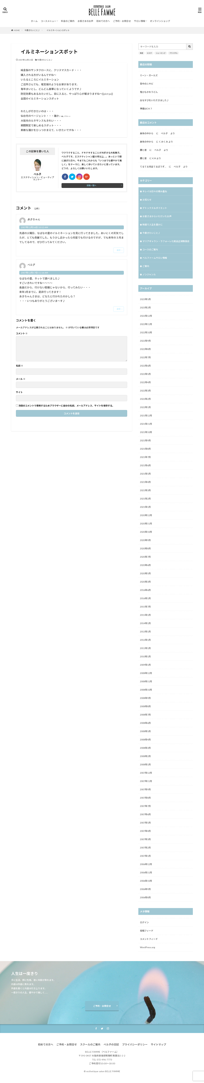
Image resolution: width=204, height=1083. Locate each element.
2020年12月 (146, 515)
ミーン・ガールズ (149, 75)
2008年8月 (145, 706)
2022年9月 (145, 340)
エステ (149, 53)
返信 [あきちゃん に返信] (118, 250)
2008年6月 (145, 723)
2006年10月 (146, 880)
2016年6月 (145, 590)
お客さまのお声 (85, 21)
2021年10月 (146, 432)
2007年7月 (145, 806)
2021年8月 (145, 448)
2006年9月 (145, 889)
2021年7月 (145, 457)
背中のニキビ (146, 83)
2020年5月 (145, 573)
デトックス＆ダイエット (154, 208)
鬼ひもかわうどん (149, 92)
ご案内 (145, 266)
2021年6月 (145, 465)
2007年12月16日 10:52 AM (34, 227)
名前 (19, 366)
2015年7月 (145, 606)
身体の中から (148, 133)
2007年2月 (145, 847)
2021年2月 (145, 498)
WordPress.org (147, 947)
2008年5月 (145, 731)
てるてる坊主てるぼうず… (154, 166)
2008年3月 (145, 747)
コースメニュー (48, 21)
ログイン (144, 922)
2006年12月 (146, 864)
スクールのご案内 (90, 1044)
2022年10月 (146, 332)
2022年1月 (145, 407)
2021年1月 (145, 507)
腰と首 (144, 150)
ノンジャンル (149, 274)
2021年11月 (146, 423)
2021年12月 (146, 415)
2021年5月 (145, 473)
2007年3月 (145, 839)
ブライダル (173, 53)
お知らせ (146, 199)
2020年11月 (146, 523)
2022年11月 (146, 324)
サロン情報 (139, 21)
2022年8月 (145, 349)
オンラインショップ (160, 21)
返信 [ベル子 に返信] (118, 309)
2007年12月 (146, 772)
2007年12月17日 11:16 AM (34, 272)
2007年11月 (146, 781)
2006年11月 (146, 872)
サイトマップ (158, 1044)
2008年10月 (146, 689)
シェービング (160, 53)
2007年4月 (145, 831)
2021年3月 (145, 490)
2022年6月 (145, 365)
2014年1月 (145, 623)
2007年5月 (145, 822)
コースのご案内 (150, 249)
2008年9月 (145, 698)
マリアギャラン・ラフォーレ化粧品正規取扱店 (165, 241)
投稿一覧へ (91, 185)
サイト (19, 392)
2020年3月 (145, 581)
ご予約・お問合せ (122, 21)
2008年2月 (145, 756)
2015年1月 (145, 615)
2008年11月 (146, 681)
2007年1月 (145, 856)
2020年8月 (145, 548)
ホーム (34, 21)
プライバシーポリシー (135, 1044)
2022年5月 (145, 374)
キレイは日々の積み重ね (154, 191)
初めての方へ (103, 21)
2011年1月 (145, 648)
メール (20, 379)
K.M (154, 158)
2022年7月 (145, 357)
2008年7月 (145, 714)
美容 (141, 53)
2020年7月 (145, 556)
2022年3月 (145, 390)
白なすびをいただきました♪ (154, 100)
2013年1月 (145, 631)
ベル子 (177, 166)
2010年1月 (145, 656)
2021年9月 (145, 440)
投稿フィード (146, 930)
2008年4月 (145, 739)
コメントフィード (149, 939)
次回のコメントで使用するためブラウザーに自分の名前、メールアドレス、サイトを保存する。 (66, 406)
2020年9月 (145, 540)
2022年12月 (146, 315)
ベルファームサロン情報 (154, 257)
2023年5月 (145, 299)
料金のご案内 (67, 21)
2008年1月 (145, 764)
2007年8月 (145, 797)
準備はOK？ (146, 108)
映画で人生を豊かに (152, 224)
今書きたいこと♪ (32, 30)
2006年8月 (145, 897)
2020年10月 (146, 531)
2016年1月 (145, 598)
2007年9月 (145, 789)
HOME (17, 30)
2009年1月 (145, 664)
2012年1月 (145, 639)
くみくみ (163, 141)
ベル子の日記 (111, 1044)
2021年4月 (145, 482)
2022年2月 (145, 399)
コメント (22, 333)
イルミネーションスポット (58, 30)
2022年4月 (145, 382)
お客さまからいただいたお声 (158, 216)
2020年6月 (145, 565)
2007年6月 (145, 814)
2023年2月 (145, 307)
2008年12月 (146, 673)
